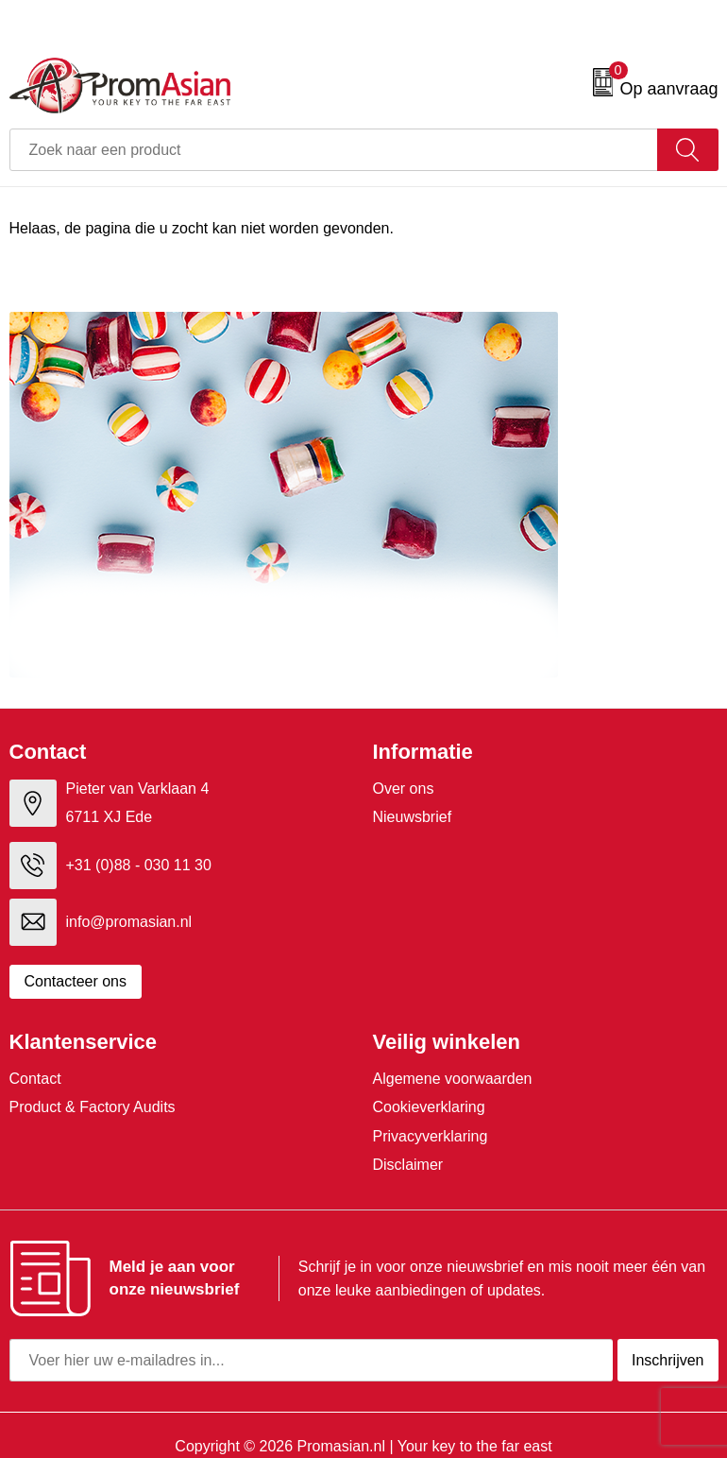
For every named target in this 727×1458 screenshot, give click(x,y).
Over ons (403, 788)
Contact (35, 1079)
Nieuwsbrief (412, 817)
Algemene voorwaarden (453, 1079)
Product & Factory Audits (92, 1107)
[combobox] (333, 150)
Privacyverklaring (430, 1136)
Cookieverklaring (429, 1107)
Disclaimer (408, 1165)
